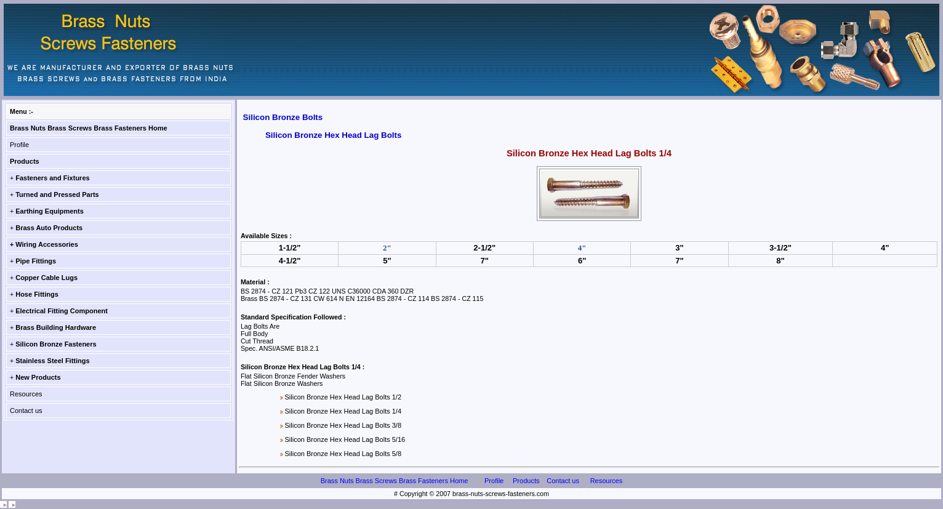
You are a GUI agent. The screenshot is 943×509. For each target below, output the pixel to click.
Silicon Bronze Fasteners (55, 344)
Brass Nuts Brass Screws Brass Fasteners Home (88, 128)
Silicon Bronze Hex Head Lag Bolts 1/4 (342, 411)
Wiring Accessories (46, 244)
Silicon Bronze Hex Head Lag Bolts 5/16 (344, 439)
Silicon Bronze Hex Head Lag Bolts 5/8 (342, 453)
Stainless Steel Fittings (52, 360)
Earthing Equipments (49, 211)
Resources (26, 394)
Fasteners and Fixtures (52, 178)
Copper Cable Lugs (46, 277)
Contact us (26, 410)
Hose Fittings (36, 294)
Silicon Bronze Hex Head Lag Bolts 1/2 (342, 397)
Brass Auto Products (48, 227)
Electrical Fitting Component (61, 311)
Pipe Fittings (35, 261)
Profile (19, 144)
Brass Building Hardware (55, 327)
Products (24, 161)
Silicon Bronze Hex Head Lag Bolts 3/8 (342, 425)
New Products (37, 377)
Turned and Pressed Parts (57, 194)
